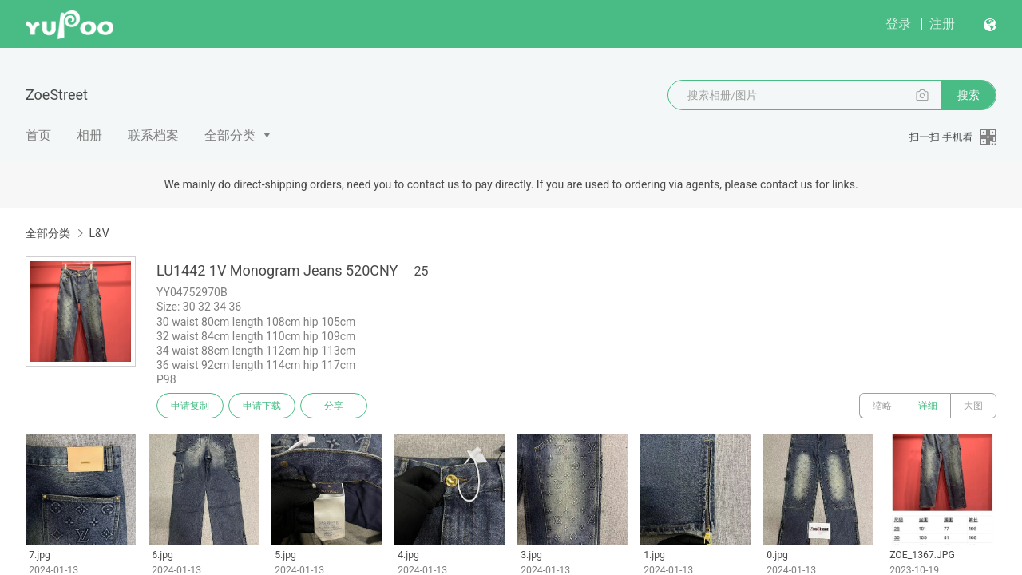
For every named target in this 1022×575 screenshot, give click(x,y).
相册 (89, 135)
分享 (333, 405)
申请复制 (190, 405)
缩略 (882, 405)
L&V (99, 233)
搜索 (968, 95)
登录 (898, 23)
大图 (973, 405)
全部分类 (230, 135)
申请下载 (262, 405)
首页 (38, 135)
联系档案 (153, 135)
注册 (942, 23)
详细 (927, 405)
